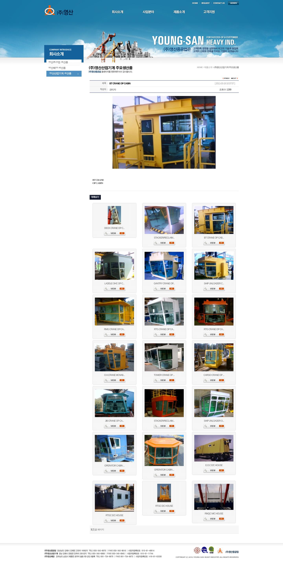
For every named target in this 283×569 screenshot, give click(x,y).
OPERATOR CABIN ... (114, 465)
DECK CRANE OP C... (114, 228)
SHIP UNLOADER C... (214, 283)
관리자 (112, 89)
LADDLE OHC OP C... (114, 283)
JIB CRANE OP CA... (114, 420)
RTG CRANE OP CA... (164, 329)
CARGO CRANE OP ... (214, 375)
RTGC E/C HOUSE (114, 515)
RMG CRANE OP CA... (114, 329)
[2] (93, 529)
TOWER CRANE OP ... (164, 375)
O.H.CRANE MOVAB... (114, 375)
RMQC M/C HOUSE (214, 513)
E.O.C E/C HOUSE (213, 465)
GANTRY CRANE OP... (164, 283)
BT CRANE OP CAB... (214, 237)
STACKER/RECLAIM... (164, 237)
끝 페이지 (99, 529)
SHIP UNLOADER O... (214, 420)
